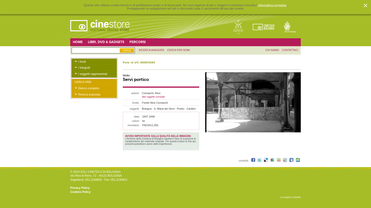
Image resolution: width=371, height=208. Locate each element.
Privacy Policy (80, 188)
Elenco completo (88, 88)
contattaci (290, 50)
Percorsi (137, 42)
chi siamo (272, 50)
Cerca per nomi (178, 50)
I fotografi (84, 67)
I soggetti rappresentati (92, 74)
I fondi (82, 61)
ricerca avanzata (151, 50)
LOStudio (296, 197)
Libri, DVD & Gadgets (106, 42)
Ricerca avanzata (89, 94)
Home (78, 42)
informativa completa (272, 5)
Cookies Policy (80, 192)
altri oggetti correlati (153, 96)
